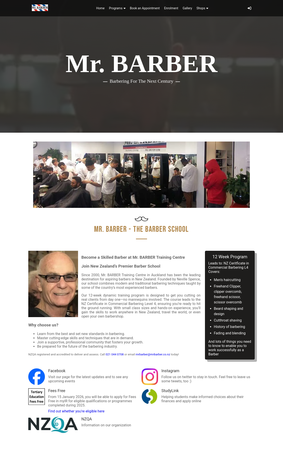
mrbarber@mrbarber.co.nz (153, 354)
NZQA (86, 419)
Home (100, 8)
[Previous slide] (38, 178)
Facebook (56, 370)
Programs (117, 8)
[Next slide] (244, 178)
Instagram (170, 370)
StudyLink (170, 390)
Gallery (187, 8)
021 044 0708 (115, 354)
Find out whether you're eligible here (76, 411)
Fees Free (56, 390)
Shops (202, 8)
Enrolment (171, 8)
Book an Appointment (145, 8)
